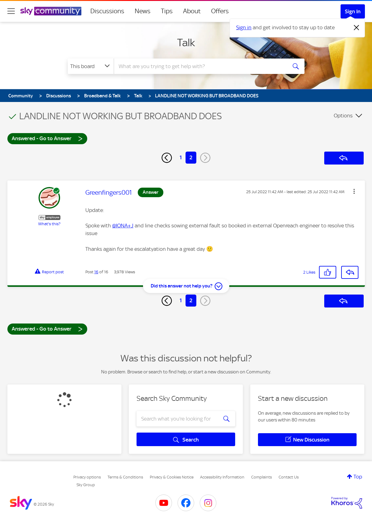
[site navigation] (11, 11)
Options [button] (343, 115)
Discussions (107, 11)
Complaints (261, 477)
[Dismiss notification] (357, 28)
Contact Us (289, 477)
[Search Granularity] (91, 66)
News (142, 11)
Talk (186, 42)
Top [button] (358, 477)
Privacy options (87, 477)
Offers (220, 11)
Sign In (353, 11)
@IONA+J (122, 225)
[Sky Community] (50, 11)
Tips (167, 11)
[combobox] (199, 66)
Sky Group (85, 484)
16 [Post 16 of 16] (96, 272)
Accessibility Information (222, 477)
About (192, 11)
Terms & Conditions (125, 477)
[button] (354, 191)
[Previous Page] (167, 158)
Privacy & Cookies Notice (172, 477)
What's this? (49, 224)
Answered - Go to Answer (47, 138)
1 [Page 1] (181, 157)
